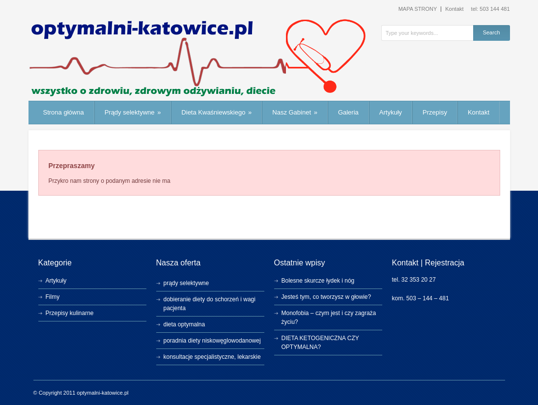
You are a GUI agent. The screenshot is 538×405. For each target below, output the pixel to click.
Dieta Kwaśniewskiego (216, 112)
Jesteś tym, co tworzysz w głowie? (326, 296)
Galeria (348, 112)
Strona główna (63, 112)
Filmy (53, 296)
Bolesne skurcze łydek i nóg (318, 280)
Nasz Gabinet (294, 112)
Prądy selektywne (133, 112)
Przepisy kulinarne (70, 313)
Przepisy (435, 112)
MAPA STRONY (417, 9)
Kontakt (454, 9)
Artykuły (390, 112)
